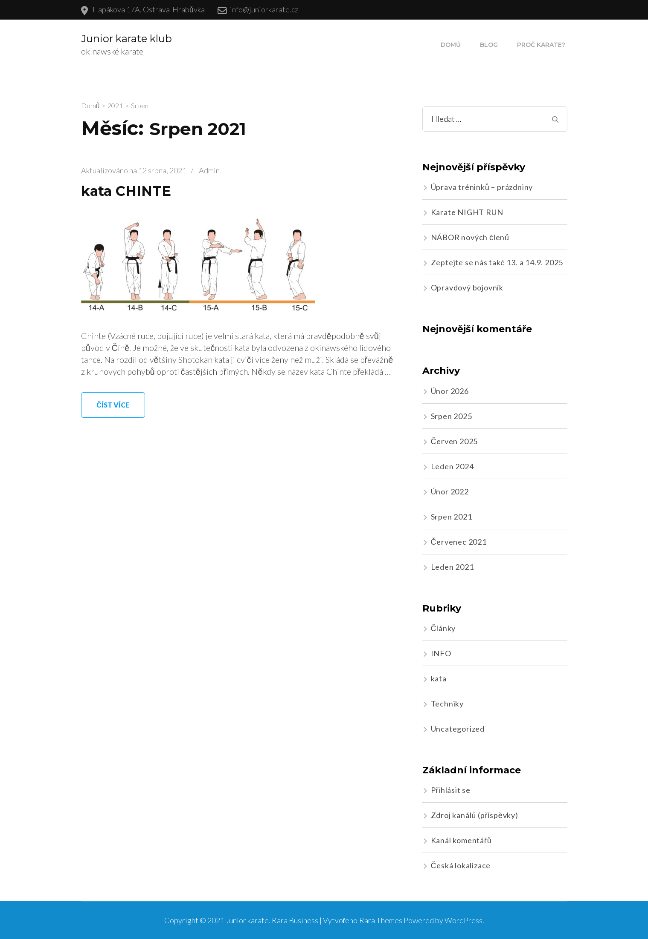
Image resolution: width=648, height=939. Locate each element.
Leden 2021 (452, 566)
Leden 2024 (452, 466)
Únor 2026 (450, 391)
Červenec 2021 (459, 541)
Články (443, 628)
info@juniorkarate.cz (264, 9)
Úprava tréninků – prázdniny (482, 187)
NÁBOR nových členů (470, 237)
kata (439, 678)
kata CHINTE (126, 191)
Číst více (113, 405)
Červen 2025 (454, 441)
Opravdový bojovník (467, 287)
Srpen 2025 (451, 416)
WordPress (463, 920)
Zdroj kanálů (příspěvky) (474, 815)
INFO (441, 653)
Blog (489, 45)
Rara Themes (380, 920)
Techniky (447, 703)
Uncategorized (458, 728)
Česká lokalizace (461, 865)
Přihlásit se (451, 790)
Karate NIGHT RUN (467, 212)
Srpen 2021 (451, 516)
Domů (451, 45)
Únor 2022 (450, 491)
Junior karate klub (126, 38)
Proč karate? (541, 45)
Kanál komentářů (461, 840)
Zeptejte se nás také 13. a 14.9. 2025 (497, 262)
